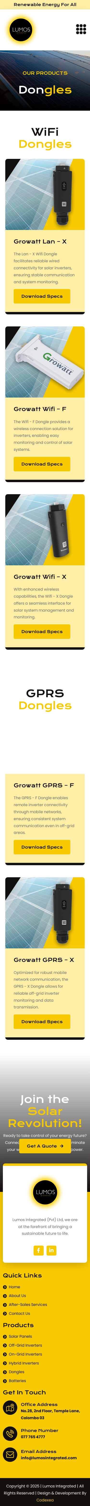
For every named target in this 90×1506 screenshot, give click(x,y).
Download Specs (42, 296)
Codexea (45, 1500)
